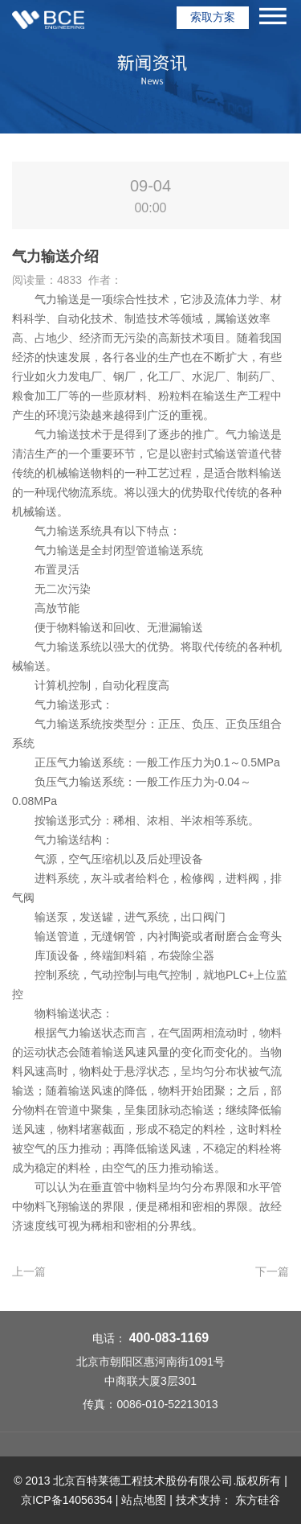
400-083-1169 (169, 1338)
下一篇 (272, 1271)
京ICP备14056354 (66, 1499)
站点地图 (143, 1499)
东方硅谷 (257, 1499)
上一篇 (29, 1271)
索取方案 (212, 16)
